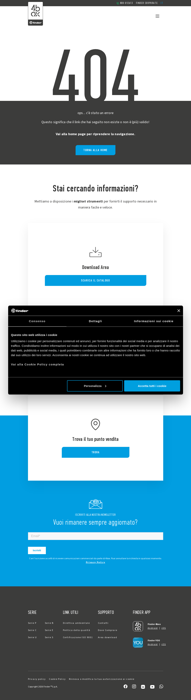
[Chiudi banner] (178, 310)
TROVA (96, 452)
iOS (163, 628)
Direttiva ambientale (76, 623)
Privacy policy (37, 679)
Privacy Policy (95, 562)
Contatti (103, 623)
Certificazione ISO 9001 (78, 637)
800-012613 (124, 3)
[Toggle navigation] (157, 16)
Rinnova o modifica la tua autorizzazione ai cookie (101, 679)
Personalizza (95, 385)
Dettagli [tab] (95, 321)
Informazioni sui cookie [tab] (154, 321)
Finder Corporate (147, 3)
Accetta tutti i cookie (152, 385)
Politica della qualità (76, 630)
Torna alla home (95, 150)
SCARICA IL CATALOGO (95, 280)
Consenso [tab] (37, 321)
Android (153, 628)
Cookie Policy (57, 679)
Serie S (49, 637)
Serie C (32, 630)
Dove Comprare (107, 630)
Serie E (49, 630)
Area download (107, 637)
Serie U (32, 637)
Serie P (32, 623)
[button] (162, 3)
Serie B (49, 623)
